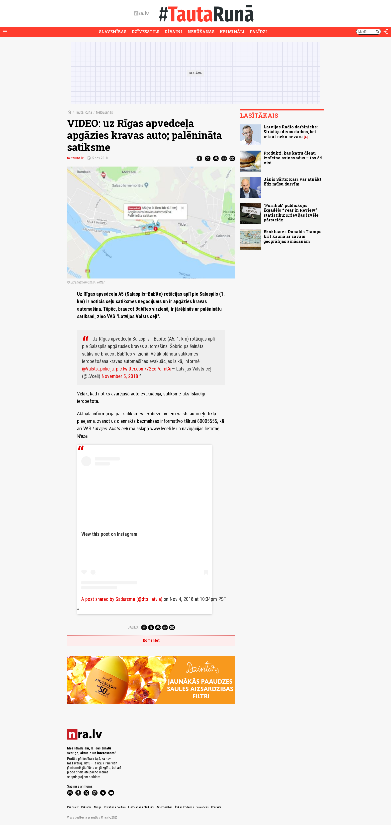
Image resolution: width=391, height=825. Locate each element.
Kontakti (216, 807)
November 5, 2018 (119, 376)
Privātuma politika (115, 807)
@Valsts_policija (98, 369)
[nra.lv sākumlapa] (141, 13)
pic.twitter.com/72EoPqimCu (143, 369)
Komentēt (151, 640)
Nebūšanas (201, 31)
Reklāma (86, 807)
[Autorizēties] (386, 32)
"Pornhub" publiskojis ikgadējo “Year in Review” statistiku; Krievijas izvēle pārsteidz (291, 212)
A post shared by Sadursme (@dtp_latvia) (121, 599)
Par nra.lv (73, 807)
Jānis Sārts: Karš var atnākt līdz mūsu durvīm (292, 181)
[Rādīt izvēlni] (5, 32)
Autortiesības (165, 807)
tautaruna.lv (75, 158)
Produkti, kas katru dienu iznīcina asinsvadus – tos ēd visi (293, 157)
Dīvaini (173, 31)
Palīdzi (258, 31)
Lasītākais (259, 115)
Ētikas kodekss (184, 807)
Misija (97, 807)
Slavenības (112, 31)
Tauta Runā (83, 112)
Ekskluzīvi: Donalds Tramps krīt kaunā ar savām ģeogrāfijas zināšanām (292, 236)
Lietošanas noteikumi (141, 807)
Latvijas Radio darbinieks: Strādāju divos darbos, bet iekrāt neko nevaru (291, 131)
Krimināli (232, 31)
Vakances (202, 807)
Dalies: (133, 627)
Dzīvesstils (145, 31)
